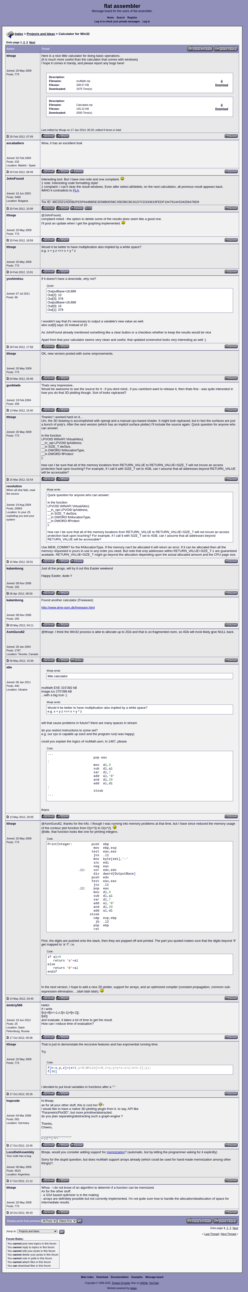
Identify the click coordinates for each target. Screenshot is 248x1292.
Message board (154, 1277)
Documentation (120, 1277)
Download (102, 1277)
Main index (87, 1277)
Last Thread (211, 1233)
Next (32, 42)
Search (121, 17)
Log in (146, 21)
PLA (76, 190)
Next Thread (228, 1233)
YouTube (154, 1283)
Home (110, 17)
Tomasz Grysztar (121, 1283)
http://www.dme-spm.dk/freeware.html (68, 607)
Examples (137, 1277)
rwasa (133, 1288)
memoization (116, 1152)
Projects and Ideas (41, 34)
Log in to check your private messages (117, 21)
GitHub (144, 1283)
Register (132, 17)
